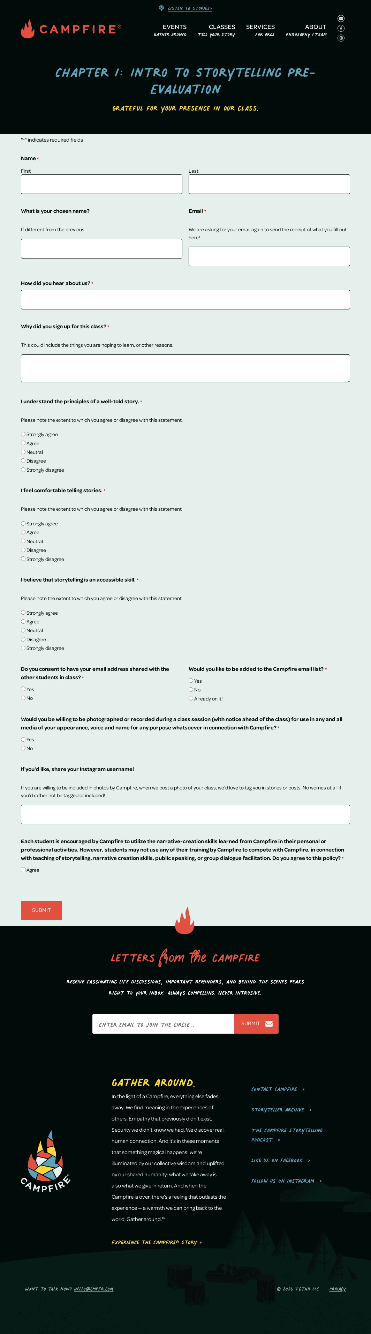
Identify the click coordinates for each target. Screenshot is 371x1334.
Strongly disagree (45, 469)
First (26, 170)
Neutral (34, 452)
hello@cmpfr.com (93, 1288)
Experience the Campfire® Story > (157, 1241)
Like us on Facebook (277, 1159)
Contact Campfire (274, 1088)
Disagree (36, 460)
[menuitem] (170, 31)
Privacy (338, 1288)
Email (197, 211)
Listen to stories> (190, 7)
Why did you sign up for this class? (65, 326)
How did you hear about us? (57, 283)
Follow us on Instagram (282, 1179)
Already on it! (208, 698)
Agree (32, 443)
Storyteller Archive (277, 1108)
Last (193, 170)
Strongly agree (42, 434)
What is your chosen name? (55, 210)
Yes (30, 689)
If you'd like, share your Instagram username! (77, 768)
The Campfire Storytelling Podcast (287, 1133)
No (29, 698)
